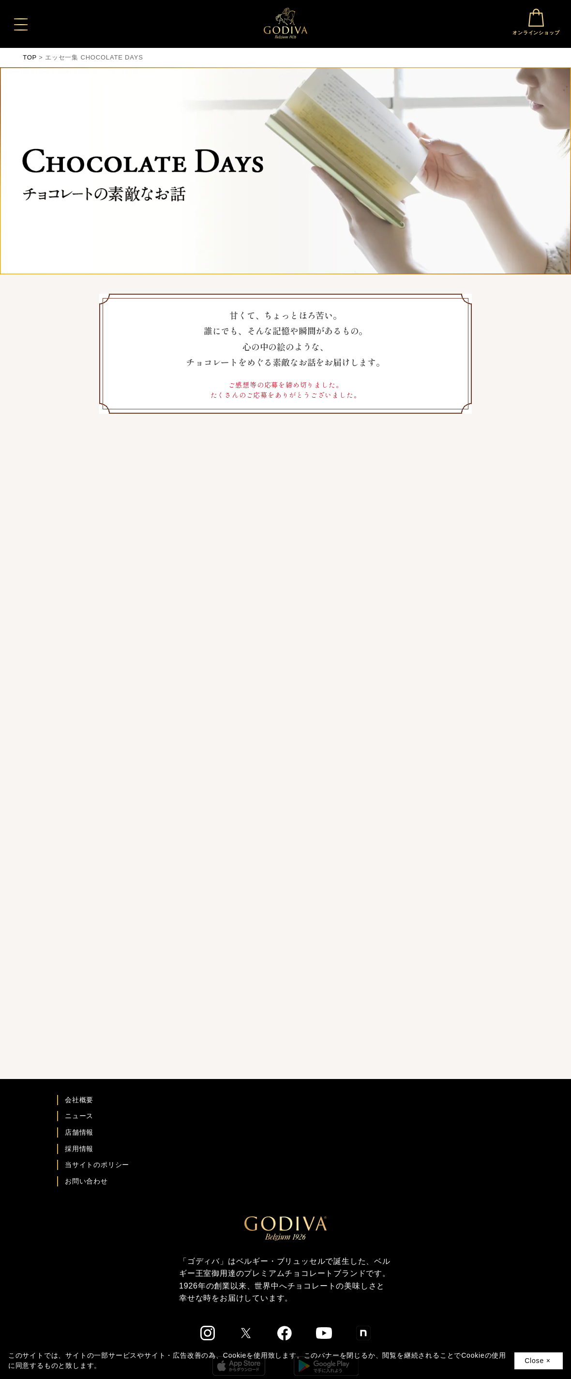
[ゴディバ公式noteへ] (363, 1333)
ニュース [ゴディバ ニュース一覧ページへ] (79, 1116)
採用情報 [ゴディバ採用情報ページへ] (79, 1149)
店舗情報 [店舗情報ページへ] (79, 1132)
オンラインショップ (535, 22)
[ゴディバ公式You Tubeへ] (324, 1332)
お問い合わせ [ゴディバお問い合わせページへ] (86, 1181)
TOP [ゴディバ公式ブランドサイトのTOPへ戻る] (30, 57)
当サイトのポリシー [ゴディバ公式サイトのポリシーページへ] (97, 1165)
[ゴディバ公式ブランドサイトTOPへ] (285, 1228)
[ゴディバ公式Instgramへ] (207, 1333)
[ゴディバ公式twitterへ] (246, 1333)
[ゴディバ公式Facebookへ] (284, 1333)
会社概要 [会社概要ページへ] (79, 1100)
